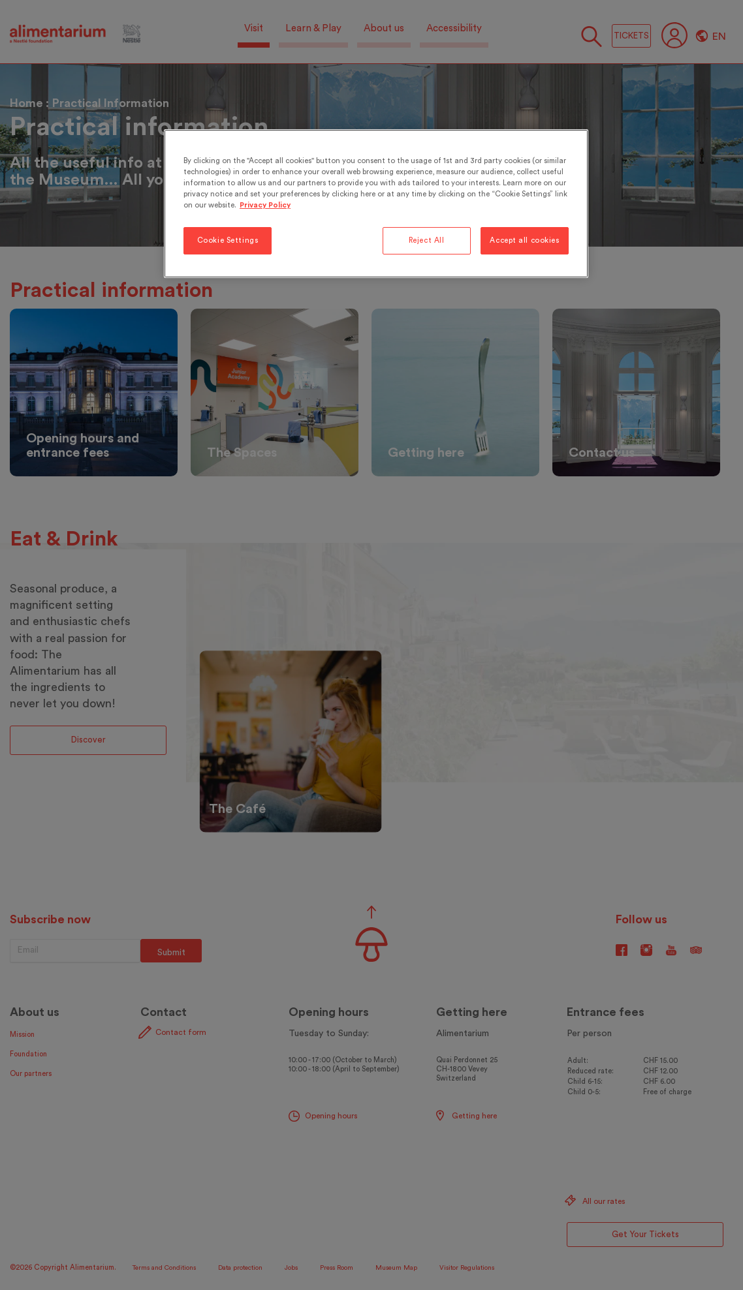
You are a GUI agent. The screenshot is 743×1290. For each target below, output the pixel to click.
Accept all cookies (524, 240)
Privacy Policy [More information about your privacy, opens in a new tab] (265, 205)
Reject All (427, 240)
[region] (376, 203)
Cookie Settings (228, 240)
